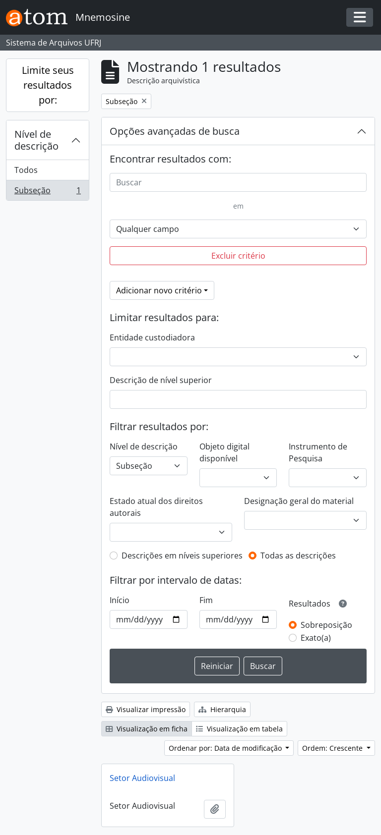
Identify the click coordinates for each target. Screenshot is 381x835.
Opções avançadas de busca (175, 131)
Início (119, 600)
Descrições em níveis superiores (182, 555)
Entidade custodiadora (152, 337)
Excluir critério (238, 255)
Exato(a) (316, 637)
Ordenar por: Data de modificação (226, 748)
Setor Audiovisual (142, 778)
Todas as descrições (298, 555)
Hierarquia (222, 709)
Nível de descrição (36, 140)
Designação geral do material (299, 501)
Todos (26, 170)
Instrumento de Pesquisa (318, 452)
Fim (206, 600)
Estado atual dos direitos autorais (156, 507)
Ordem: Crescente (333, 748)
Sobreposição (326, 624)
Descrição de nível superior (161, 380)
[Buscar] (238, 182)
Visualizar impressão (146, 709)
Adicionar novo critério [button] (159, 290)
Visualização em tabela (239, 728)
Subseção (47, 192)
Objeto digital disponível (224, 452)
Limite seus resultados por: (48, 85)
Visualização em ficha (147, 728)
